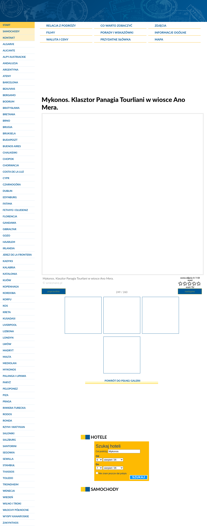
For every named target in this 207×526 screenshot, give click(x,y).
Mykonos (9, 369)
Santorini (9, 446)
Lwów (7, 344)
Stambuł (9, 465)
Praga (7, 401)
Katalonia (10, 273)
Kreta (7, 312)
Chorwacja (11, 165)
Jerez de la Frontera (17, 254)
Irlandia (9, 248)
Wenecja (9, 490)
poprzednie (53, 291)
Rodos (7, 414)
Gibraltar (9, 229)
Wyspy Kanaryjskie (16, 516)
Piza (5, 395)
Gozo (6, 235)
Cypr (6, 178)
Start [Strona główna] (6, 24)
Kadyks (8, 261)
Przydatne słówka (115, 39)
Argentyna (10, 69)
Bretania (9, 114)
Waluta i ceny (57, 39)
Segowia (9, 452)
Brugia (7, 127)
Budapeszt (10, 139)
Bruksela (9, 133)
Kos (5, 305)
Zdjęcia (160, 25)
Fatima (7, 203)
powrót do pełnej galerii (122, 380)
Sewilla (8, 458)
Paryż (7, 382)
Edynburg (10, 197)
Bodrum (8, 101)
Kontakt (9, 37)
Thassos (8, 471)
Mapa (159, 39)
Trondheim (10, 484)
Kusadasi (9, 318)
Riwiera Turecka (14, 407)
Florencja (10, 216)
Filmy (50, 32)
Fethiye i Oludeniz (15, 209)
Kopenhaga (11, 286)
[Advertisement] (121, 70)
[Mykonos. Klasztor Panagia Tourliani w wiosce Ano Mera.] (83, 332)
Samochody (11, 31)
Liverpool (10, 324)
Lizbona (8, 331)
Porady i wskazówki (116, 32)
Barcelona (10, 82)
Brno (6, 120)
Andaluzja (10, 63)
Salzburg (9, 439)
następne (190, 291)
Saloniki (8, 433)
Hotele (99, 437)
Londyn (8, 337)
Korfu (7, 299)
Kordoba (9, 292)
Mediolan (9, 363)
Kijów (7, 280)
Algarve (8, 44)
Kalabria (9, 267)
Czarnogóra (12, 184)
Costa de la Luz (13, 171)
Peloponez (10, 388)
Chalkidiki (10, 152)
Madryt (8, 350)
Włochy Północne (16, 509)
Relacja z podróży (61, 25)
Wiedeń (8, 497)
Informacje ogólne (170, 32)
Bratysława (11, 107)
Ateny (7, 75)
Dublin (7, 190)
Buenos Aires (12, 146)
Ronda (7, 420)
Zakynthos (10, 522)
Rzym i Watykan (14, 426)
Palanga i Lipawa (14, 375)
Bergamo (9, 95)
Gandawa (9, 222)
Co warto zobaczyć (116, 25)
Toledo (8, 478)
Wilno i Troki (12, 503)
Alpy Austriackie (14, 56)
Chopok (8, 158)
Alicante (9, 50)
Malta (7, 356)
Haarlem (9, 241)
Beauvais (9, 88)
